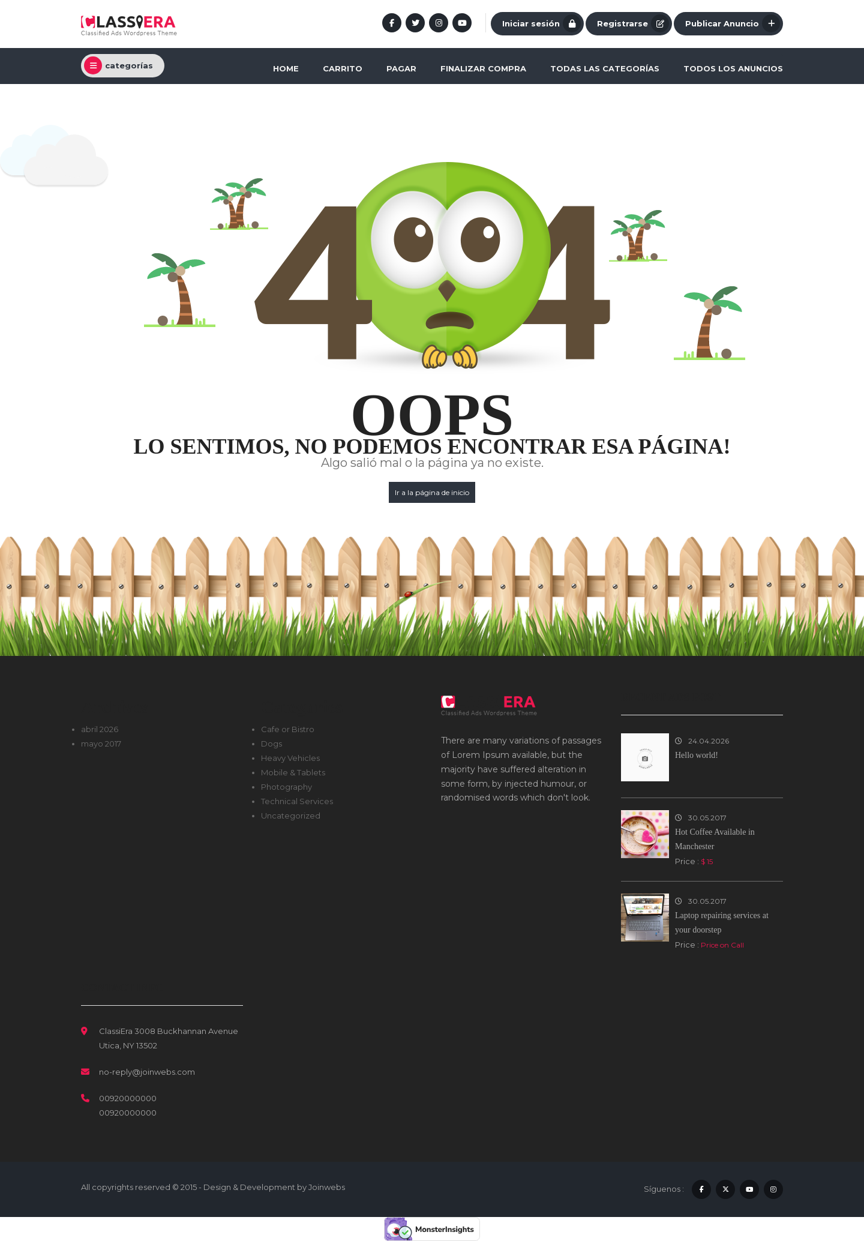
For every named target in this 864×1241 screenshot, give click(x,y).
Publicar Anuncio (732, 23)
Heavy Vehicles (290, 758)
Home (286, 68)
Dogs (271, 743)
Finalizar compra (483, 68)
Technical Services (297, 801)
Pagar (401, 68)
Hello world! (696, 755)
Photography (286, 787)
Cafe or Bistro (287, 729)
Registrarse (633, 23)
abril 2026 (99, 729)
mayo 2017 (101, 743)
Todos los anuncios (733, 68)
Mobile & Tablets (293, 772)
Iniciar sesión (541, 23)
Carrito (342, 68)
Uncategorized (290, 815)
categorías (118, 65)
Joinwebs (326, 1187)
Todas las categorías (604, 68)
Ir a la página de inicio (432, 492)
